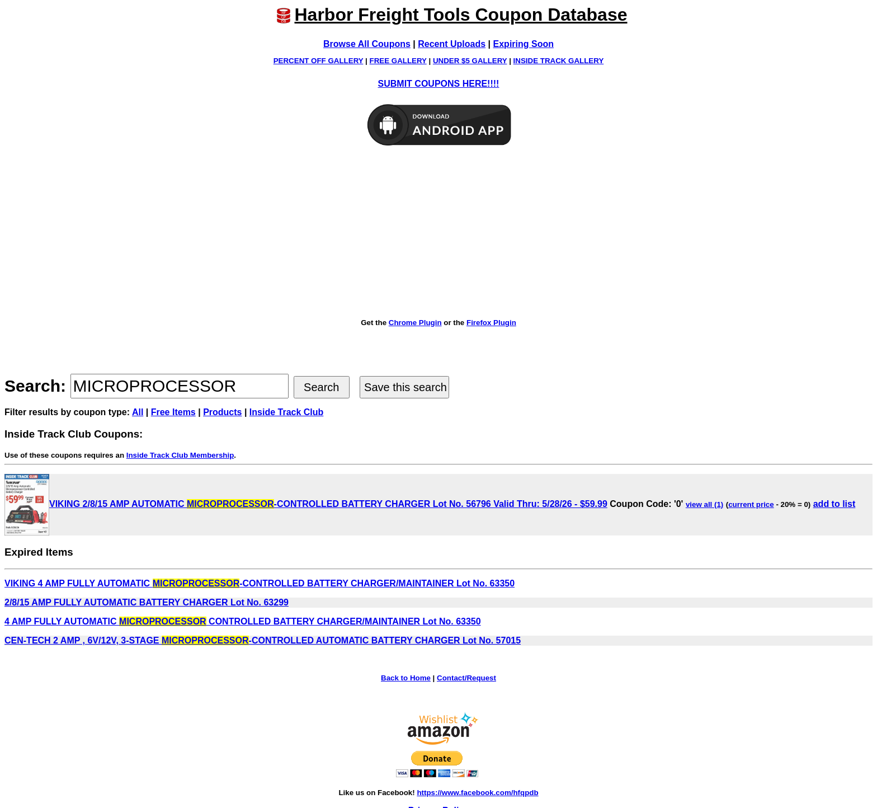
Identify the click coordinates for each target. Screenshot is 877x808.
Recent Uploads (451, 44)
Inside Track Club (286, 412)
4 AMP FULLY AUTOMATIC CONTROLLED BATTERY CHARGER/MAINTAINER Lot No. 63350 (242, 621)
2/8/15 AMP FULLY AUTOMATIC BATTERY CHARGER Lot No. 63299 (146, 602)
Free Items (173, 412)
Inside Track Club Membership (180, 455)
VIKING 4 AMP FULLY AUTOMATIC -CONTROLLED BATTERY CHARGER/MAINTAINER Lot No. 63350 (259, 583)
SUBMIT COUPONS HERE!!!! (438, 83)
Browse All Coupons (367, 44)
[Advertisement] (438, 232)
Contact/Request (466, 678)
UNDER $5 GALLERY (470, 61)
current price (751, 504)
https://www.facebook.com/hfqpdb (477, 792)
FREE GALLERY (398, 61)
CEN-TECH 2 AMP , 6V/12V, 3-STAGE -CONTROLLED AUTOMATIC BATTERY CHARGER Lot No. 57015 (262, 640)
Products (222, 412)
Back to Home (406, 678)
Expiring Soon (523, 44)
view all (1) (704, 504)
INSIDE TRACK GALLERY (558, 61)
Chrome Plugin (415, 322)
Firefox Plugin (491, 322)
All (137, 412)
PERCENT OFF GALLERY (319, 61)
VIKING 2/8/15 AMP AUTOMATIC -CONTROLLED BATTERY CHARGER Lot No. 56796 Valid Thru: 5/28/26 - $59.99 (305, 504)
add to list (834, 504)
